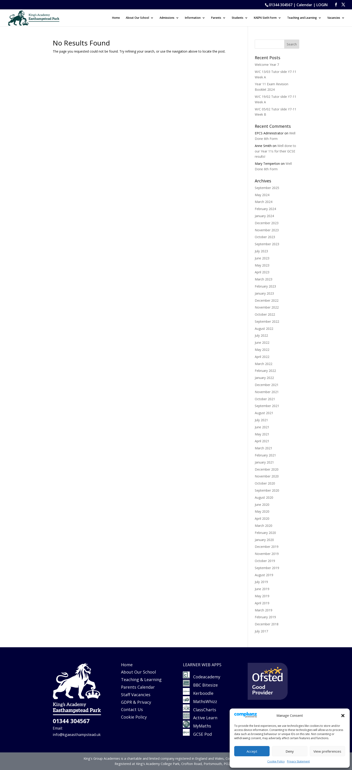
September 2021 (267, 406)
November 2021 (267, 392)
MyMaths (197, 726)
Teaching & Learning (141, 679)
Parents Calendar (138, 687)
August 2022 (264, 328)
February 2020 (265, 532)
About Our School (137, 18)
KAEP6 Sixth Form (265, 18)
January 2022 (264, 378)
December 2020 (266, 469)
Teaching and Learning (302, 18)
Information (193, 18)
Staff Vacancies (135, 694)
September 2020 (267, 490)
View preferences (327, 751)
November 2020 (267, 476)
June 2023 (262, 258)
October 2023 (265, 237)
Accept (252, 751)
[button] (343, 715)
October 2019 (265, 561)
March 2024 (263, 202)
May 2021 (262, 434)
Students (237, 18)
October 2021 (265, 399)
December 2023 (266, 223)
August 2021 (264, 413)
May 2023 (262, 265)
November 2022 (267, 307)
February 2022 (265, 370)
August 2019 (264, 575)
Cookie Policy (276, 761)
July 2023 (261, 251)
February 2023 (265, 286)
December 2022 (266, 300)
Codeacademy (206, 676)
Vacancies (333, 18)
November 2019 (267, 554)
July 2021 (261, 420)
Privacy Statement (298, 761)
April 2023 (262, 272)
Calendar (304, 4)
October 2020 (265, 483)
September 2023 (267, 244)
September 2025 (267, 188)
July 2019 (261, 582)
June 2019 (262, 589)
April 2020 (262, 518)
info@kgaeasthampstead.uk (77, 734)
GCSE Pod (197, 734)
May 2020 (262, 511)
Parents (216, 18)
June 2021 (262, 427)
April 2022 (262, 356)
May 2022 (262, 349)
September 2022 (267, 321)
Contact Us (132, 709)
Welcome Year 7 (267, 64)
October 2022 (265, 314)
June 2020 (262, 504)
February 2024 (265, 209)
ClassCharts (199, 709)
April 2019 (262, 603)
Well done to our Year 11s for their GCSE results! (275, 151)
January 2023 (264, 293)
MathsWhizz (200, 701)
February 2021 (265, 455)
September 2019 (267, 568)
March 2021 (263, 448)
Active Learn (200, 717)
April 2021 (262, 441)
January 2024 (264, 216)
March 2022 (263, 364)
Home (116, 18)
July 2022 (261, 335)
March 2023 (263, 279)
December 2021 (266, 385)
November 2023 (267, 230)
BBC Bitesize (201, 685)
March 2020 (263, 525)
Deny (290, 751)
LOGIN (322, 4)
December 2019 (266, 546)
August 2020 (264, 497)
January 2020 (264, 540)
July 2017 (261, 631)
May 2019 (262, 596)
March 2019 (263, 610)
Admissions (167, 18)
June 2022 (262, 342)
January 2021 (264, 462)
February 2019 (265, 617)
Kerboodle (198, 693)
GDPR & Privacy (136, 702)
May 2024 (262, 195)
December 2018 (266, 624)
